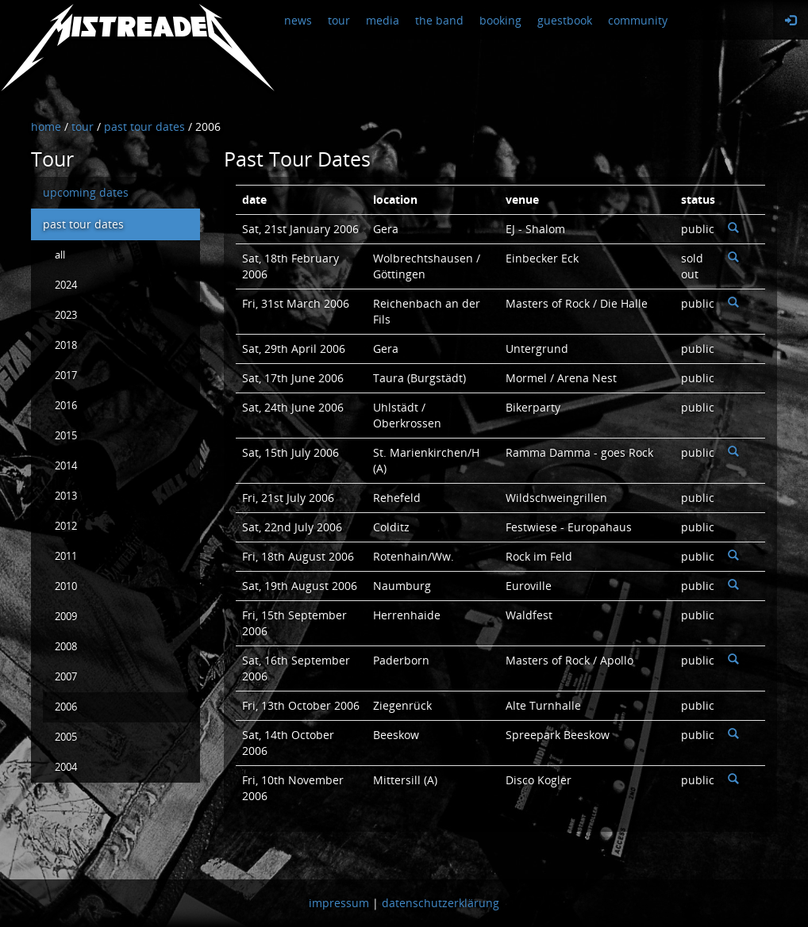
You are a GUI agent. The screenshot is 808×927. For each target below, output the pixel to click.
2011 (66, 556)
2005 (66, 737)
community (638, 20)
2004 (66, 767)
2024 (66, 285)
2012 (66, 526)
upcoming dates (86, 192)
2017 (66, 375)
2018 (66, 345)
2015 (66, 435)
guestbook (564, 20)
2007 (66, 677)
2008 (66, 646)
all (60, 255)
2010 (66, 586)
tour (339, 20)
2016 (66, 405)
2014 (66, 466)
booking (500, 20)
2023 (66, 315)
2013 (66, 496)
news (298, 20)
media (382, 20)
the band (439, 20)
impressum (339, 902)
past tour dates (83, 224)
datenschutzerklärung (440, 902)
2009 (66, 616)
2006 (66, 707)
